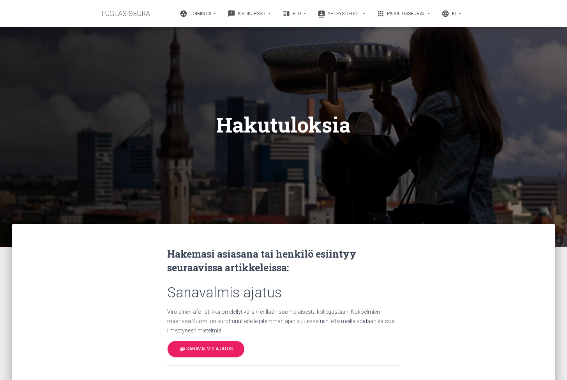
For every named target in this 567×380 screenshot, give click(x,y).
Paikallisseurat (401, 14)
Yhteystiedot (340, 14)
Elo (292, 14)
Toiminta (196, 14)
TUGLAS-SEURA (125, 13)
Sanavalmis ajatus (206, 349)
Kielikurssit (247, 14)
